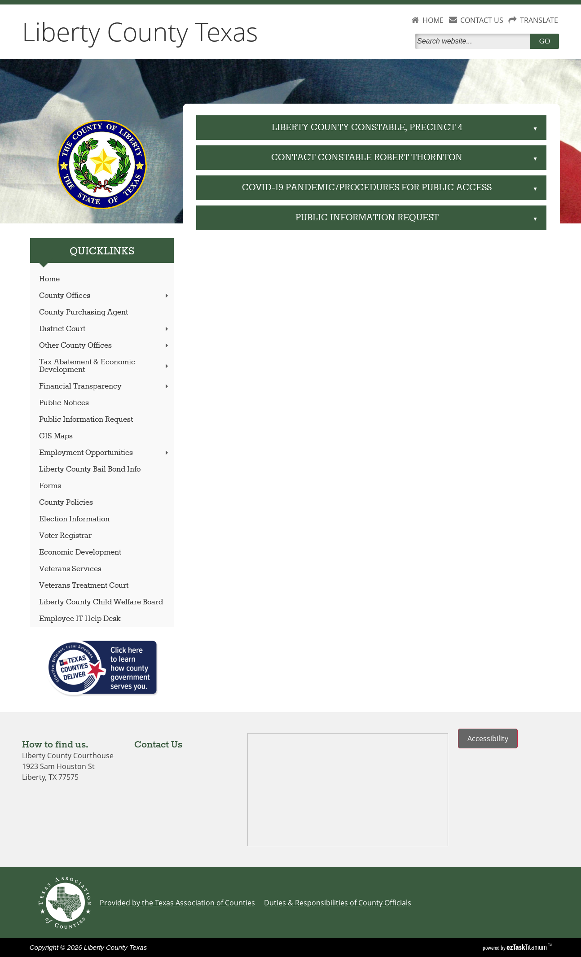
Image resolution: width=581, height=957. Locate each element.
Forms (50, 486)
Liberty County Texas (140, 31)
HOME (433, 20)
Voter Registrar (65, 536)
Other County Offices (104, 345)
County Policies (66, 502)
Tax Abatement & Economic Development (104, 366)
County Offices (104, 296)
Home (49, 279)
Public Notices (64, 403)
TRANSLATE (539, 20)
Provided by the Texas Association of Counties (177, 903)
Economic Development (80, 552)
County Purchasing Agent (83, 312)
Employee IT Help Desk (80, 619)
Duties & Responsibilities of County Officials (337, 903)
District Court (104, 329)
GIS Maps (56, 436)
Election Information (74, 519)
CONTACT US (481, 20)
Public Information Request (86, 419)
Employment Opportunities (104, 453)
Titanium (527, 947)
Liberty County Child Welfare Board (101, 602)
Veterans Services (70, 569)
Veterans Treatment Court (83, 585)
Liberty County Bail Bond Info (90, 469)
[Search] (474, 41)
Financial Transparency (104, 386)
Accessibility (487, 738)
